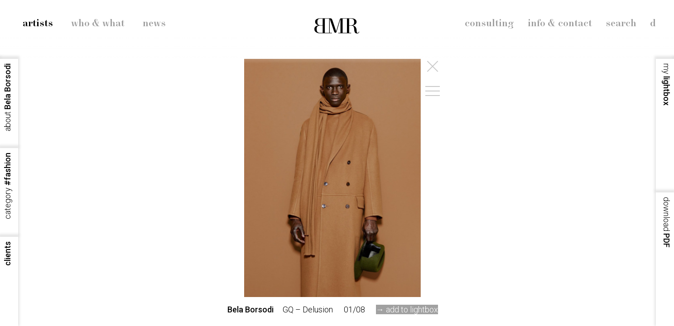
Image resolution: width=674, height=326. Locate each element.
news (154, 23)
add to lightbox (412, 309)
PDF (666, 222)
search (621, 23)
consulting (489, 23)
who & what (98, 23)
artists (38, 23)
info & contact (560, 23)
